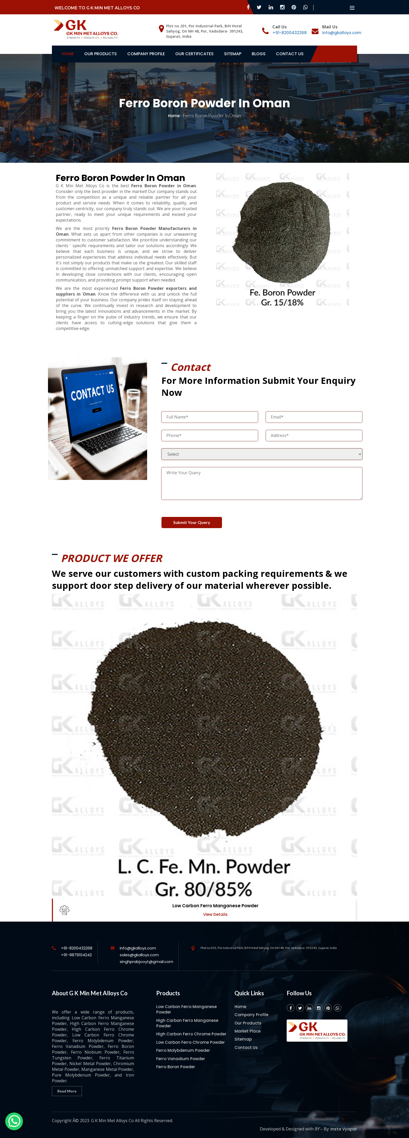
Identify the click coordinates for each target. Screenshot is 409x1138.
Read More (66, 1087)
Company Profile (146, 54)
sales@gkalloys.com (139, 951)
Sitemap (232, 54)
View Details (215, 911)
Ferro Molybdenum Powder (183, 1047)
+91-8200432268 (289, 32)
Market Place (247, 1027)
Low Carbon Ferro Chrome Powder (190, 1039)
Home (68, 54)
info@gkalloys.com (341, 32)
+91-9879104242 (76, 951)
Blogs (259, 54)
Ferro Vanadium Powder (180, 1055)
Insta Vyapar (343, 1125)
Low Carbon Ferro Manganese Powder (215, 902)
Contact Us (290, 54)
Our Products (100, 54)
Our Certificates (194, 54)
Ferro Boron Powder (175, 1063)
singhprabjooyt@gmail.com (146, 958)
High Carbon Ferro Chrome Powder (191, 1031)
